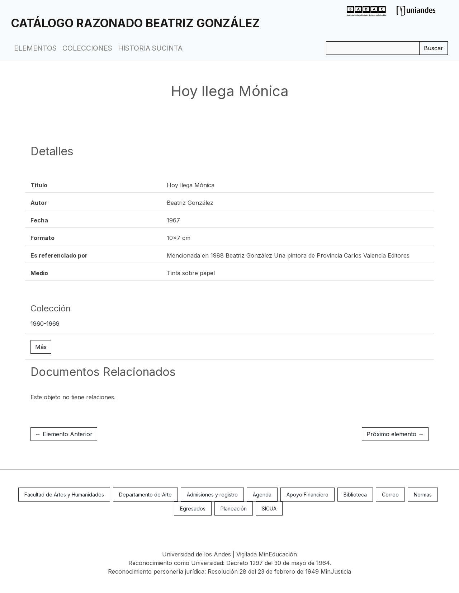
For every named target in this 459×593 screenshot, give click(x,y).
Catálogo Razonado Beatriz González (135, 23)
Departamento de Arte (145, 494)
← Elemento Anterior (64, 434)
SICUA (269, 508)
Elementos (35, 48)
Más (41, 346)
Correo (390, 494)
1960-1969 (45, 323)
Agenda (262, 494)
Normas (423, 494)
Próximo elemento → (395, 434)
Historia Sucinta (150, 48)
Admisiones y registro (212, 494)
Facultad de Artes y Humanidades (64, 494)
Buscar (433, 48)
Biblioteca (355, 494)
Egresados (192, 508)
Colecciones (87, 48)
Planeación (234, 508)
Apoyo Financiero (307, 494)
